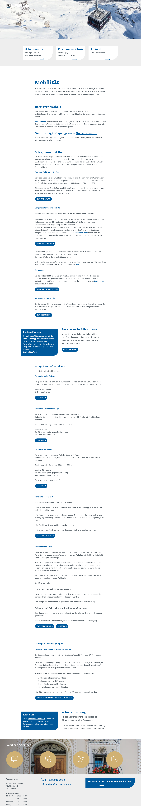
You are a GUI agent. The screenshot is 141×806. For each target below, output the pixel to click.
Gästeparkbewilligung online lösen (54, 698)
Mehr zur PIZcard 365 (47, 289)
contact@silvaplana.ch (58, 784)
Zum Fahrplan (43, 199)
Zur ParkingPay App (31, 352)
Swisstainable (41, 121)
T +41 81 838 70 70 (55, 779)
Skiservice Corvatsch (36, 719)
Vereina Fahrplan (45, 244)
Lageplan (41, 398)
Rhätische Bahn (81, 233)
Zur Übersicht (44, 315)
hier (77, 265)
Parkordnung (70, 350)
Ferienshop (99, 281)
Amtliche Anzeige (45, 536)
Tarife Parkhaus (45, 626)
